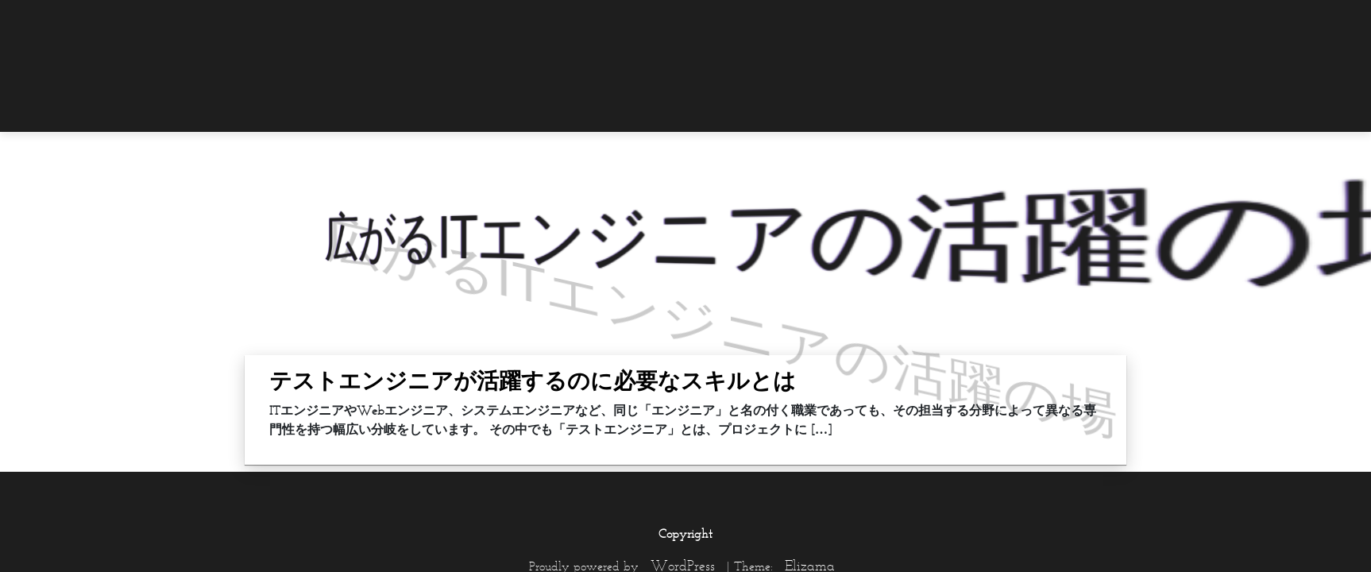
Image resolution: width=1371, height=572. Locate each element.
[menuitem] (1094, 21)
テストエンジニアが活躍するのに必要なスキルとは (532, 380)
